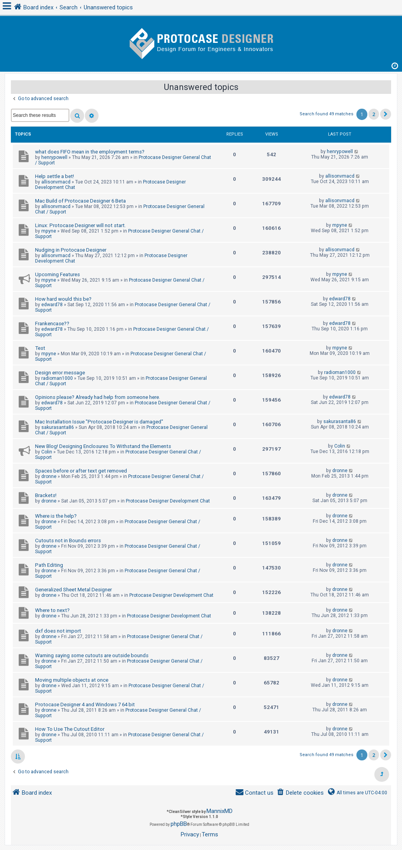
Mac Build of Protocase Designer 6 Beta (80, 201)
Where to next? (52, 610)
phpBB (179, 823)
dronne (48, 476)
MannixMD (219, 811)
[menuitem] (300, 793)
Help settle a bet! (54, 176)
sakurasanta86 (57, 427)
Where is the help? (56, 516)
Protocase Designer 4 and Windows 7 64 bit (85, 704)
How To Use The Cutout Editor (69, 729)
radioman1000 (57, 378)
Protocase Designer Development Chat (168, 501)
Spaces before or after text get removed (81, 471)
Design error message (60, 373)
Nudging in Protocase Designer (70, 250)
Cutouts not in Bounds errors (68, 540)
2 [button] (373, 114)
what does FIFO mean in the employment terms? (90, 152)
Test (40, 348)
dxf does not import (58, 631)
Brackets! (45, 495)
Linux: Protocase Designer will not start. (80, 225)
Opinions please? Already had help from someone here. (97, 397)
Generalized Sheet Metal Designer (73, 590)
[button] (385, 114)
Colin (46, 452)
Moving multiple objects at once (71, 680)
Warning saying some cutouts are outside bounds (91, 655)
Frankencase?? (52, 323)
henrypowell (54, 157)
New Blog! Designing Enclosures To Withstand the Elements (103, 446)
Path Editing (49, 565)
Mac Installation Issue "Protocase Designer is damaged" (99, 422)
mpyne (48, 231)
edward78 (52, 304)
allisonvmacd (56, 182)
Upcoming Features (57, 274)
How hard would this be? (63, 299)
